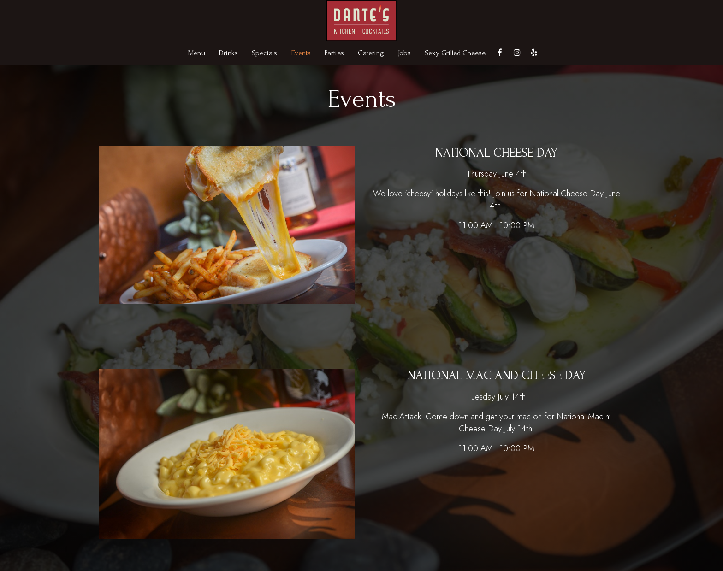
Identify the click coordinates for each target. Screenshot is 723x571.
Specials (264, 53)
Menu (196, 53)
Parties (334, 53)
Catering (371, 53)
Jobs (404, 53)
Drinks (228, 53)
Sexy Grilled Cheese (455, 53)
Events (301, 53)
